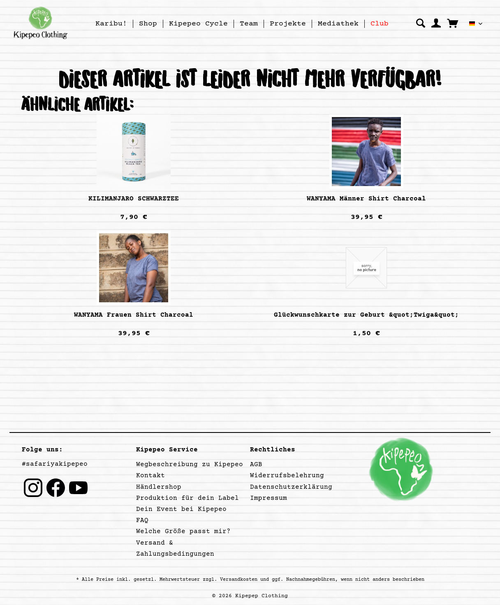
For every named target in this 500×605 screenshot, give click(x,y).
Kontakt (150, 475)
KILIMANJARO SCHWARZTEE (133, 198)
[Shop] (148, 24)
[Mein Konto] (436, 23)
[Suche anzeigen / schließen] (420, 23)
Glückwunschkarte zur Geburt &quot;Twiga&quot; (366, 315)
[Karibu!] (111, 24)
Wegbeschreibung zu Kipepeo (189, 464)
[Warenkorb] (452, 23)
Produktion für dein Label (187, 498)
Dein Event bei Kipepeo (181, 509)
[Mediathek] (338, 24)
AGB (256, 464)
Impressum (268, 498)
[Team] (249, 24)
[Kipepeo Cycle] (198, 24)
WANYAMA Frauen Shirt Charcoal (133, 315)
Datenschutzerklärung (291, 487)
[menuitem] (111, 24)
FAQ (142, 520)
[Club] (379, 24)
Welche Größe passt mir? (183, 531)
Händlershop (158, 487)
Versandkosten (238, 579)
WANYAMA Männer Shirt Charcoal (366, 198)
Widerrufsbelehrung (287, 475)
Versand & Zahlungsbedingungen (175, 548)
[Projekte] (288, 24)
